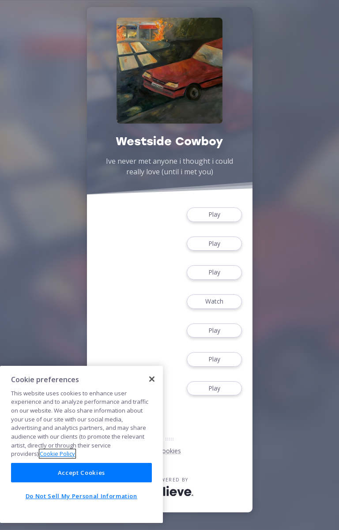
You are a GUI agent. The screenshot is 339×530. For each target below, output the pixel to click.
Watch (214, 301)
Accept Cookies (81, 473)
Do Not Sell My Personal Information (81, 496)
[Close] (152, 379)
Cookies (169, 451)
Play (214, 215)
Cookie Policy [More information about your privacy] (57, 454)
